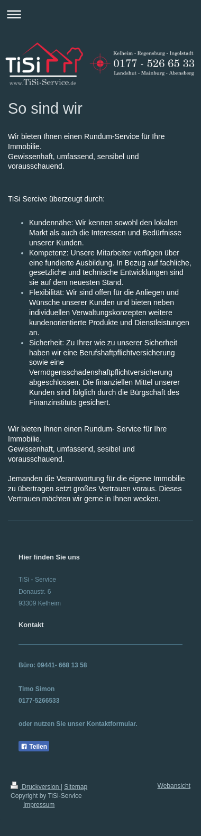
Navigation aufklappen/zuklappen (100, 14)
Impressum (38, 805)
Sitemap (75, 787)
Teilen (34, 746)
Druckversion (36, 787)
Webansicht (174, 785)
